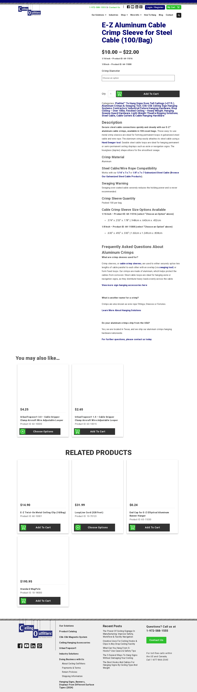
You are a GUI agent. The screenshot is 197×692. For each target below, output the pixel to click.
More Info (134, 15)
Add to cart (150, 93)
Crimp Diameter (111, 70)
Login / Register (155, 7)
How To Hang (150, 15)
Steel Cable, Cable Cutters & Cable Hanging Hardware (133, 115)
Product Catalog (68, 629)
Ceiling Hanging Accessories (74, 640)
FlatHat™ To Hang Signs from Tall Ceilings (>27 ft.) (144, 103)
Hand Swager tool (111, 142)
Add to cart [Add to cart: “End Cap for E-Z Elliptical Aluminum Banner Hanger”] (152, 526)
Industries (113, 15)
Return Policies (69, 669)
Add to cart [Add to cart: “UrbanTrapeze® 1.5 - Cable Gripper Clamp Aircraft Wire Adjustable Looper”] (97, 431)
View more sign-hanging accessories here (124, 285)
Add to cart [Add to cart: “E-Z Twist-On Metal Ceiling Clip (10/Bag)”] (43, 526)
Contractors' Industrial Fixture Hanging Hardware (141, 108)
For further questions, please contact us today (127, 339)
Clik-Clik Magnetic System (73, 634)
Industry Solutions (69, 651)
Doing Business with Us (71, 657)
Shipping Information (72, 673)
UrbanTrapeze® (67, 645)
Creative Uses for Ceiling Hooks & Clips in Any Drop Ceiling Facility (120, 640)
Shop (123, 15)
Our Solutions (98, 15)
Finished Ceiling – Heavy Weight (144, 110)
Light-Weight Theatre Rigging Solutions (154, 113)
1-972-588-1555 (97, 7)
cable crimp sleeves (130, 263)
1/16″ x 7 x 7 (123, 172)
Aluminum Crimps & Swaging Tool (121, 105)
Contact (169, 15)
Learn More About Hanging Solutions (121, 310)
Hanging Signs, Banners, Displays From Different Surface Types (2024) (76, 682)
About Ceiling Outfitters (73, 661)
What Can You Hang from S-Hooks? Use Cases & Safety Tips (119, 647)
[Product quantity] (111, 94)
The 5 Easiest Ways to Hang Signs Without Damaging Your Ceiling (120, 654)
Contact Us (114, 7)
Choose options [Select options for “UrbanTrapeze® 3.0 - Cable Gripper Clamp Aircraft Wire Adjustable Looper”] (43, 431)
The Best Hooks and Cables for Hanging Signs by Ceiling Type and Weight (120, 662)
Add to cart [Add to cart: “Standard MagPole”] (43, 598)
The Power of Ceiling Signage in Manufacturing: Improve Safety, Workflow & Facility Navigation (119, 631)
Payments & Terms (71, 665)
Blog (161, 15)
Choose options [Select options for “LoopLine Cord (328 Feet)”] (98, 526)
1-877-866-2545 (159, 657)
